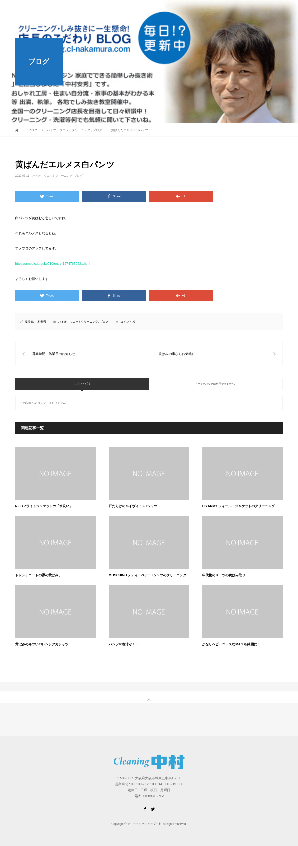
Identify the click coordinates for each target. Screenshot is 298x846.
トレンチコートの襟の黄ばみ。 (38, 575)
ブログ (78, 175)
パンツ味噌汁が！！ (124, 644)
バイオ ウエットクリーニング (52, 175)
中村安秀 (40, 321)
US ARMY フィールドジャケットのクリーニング (238, 506)
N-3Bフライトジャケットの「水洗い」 (44, 506)
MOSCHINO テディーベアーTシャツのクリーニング (147, 575)
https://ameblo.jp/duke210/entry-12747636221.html (52, 263)
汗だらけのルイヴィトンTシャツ (133, 506)
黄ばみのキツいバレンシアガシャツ (41, 644)
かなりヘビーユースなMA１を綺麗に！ (231, 644)
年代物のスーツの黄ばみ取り (223, 575)
